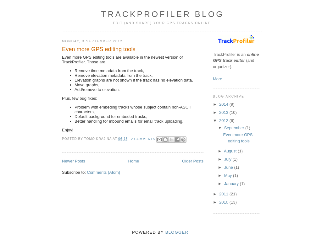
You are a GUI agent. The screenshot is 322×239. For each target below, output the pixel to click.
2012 (224, 120)
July (228, 159)
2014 (224, 104)
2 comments (143, 139)
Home (133, 161)
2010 (224, 202)
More (217, 79)
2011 (224, 194)
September (234, 127)
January (232, 183)
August (231, 151)
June (229, 167)
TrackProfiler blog (162, 14)
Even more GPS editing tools (99, 49)
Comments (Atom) (103, 172)
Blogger (176, 232)
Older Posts (192, 161)
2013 (224, 112)
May (228, 175)
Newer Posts (73, 161)
